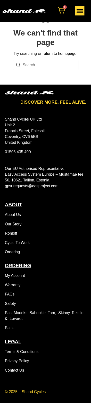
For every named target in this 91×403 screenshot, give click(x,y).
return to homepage (59, 53)
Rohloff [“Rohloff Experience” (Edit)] (11, 233)
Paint (9, 328)
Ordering (12, 252)
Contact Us (14, 370)
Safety (10, 304)
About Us (13, 215)
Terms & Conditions (22, 352)
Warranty (12, 285)
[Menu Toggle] (79, 10)
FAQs (10, 294)
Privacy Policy (17, 361)
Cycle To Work (17, 243)
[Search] (18, 65)
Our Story (13, 224)
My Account (15, 275)
